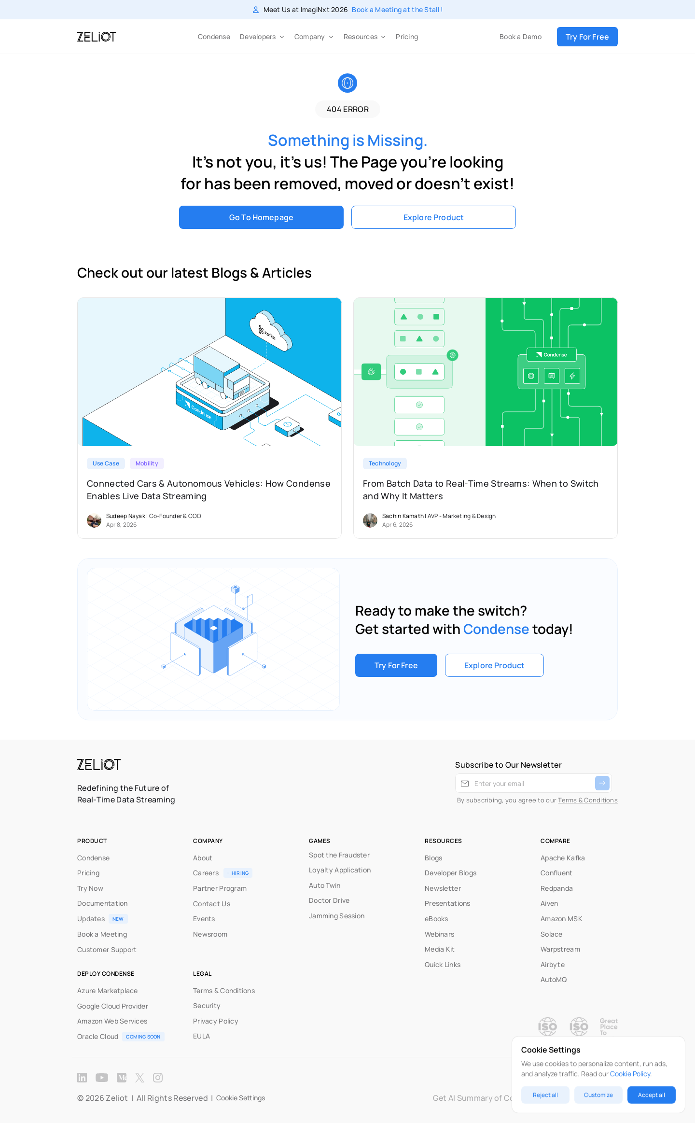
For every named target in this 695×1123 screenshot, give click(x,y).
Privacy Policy (215, 1020)
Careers (206, 872)
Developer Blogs (450, 872)
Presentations (448, 903)
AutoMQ (554, 979)
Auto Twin (325, 885)
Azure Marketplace (107, 990)
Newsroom (210, 934)
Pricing (407, 36)
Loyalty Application (340, 869)
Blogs (433, 857)
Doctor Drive (329, 900)
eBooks (436, 918)
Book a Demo (521, 36)
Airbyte (553, 964)
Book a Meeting (102, 934)
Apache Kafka (563, 857)
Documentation (102, 903)
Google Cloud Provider (112, 1006)
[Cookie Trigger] (240, 1098)
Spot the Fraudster (339, 854)
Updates (91, 918)
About (202, 857)
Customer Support (107, 949)
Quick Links (442, 964)
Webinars (439, 934)
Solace (552, 934)
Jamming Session (336, 915)
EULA (201, 1035)
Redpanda (557, 888)
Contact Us (211, 903)
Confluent (557, 872)
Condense (214, 36)
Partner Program (220, 888)
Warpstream (560, 949)
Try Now (90, 888)
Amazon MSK (562, 918)
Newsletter (443, 888)
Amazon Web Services (112, 1020)
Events (204, 918)
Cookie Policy (630, 1073)
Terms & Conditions (588, 800)
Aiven (549, 903)
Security (207, 1005)
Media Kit (440, 949)
